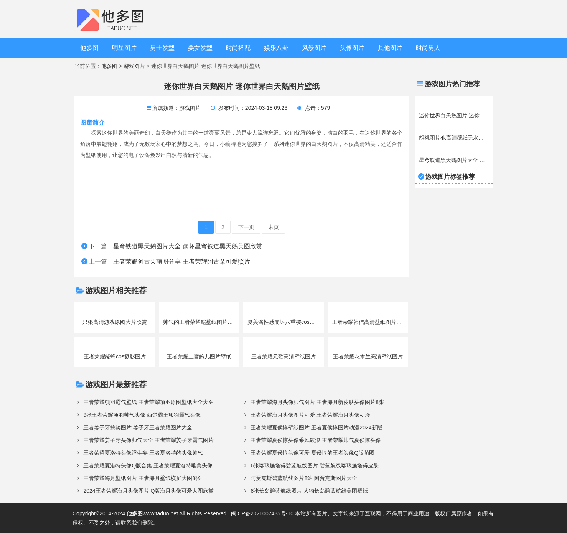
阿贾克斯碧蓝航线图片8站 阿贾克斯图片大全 (304, 478)
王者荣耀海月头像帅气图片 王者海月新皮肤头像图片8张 (317, 402)
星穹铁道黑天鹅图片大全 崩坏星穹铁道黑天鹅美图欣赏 (187, 246)
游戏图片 (134, 66)
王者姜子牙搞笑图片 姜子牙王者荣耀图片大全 (137, 427)
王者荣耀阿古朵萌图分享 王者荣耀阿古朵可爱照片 (181, 261)
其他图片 (390, 48)
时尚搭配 (238, 48)
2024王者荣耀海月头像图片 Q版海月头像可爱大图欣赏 (148, 491)
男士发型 (162, 48)
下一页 (246, 227)
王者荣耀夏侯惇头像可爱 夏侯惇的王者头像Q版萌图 (312, 453)
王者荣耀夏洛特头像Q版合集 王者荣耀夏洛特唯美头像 (148, 465)
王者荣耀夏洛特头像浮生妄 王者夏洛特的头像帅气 (143, 453)
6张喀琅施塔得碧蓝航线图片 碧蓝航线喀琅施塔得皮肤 (315, 465)
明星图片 (124, 48)
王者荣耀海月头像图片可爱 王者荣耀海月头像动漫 (310, 415)
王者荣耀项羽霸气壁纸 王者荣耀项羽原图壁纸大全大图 (148, 402)
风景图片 (314, 48)
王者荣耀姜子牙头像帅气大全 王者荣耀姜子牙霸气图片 (148, 440)
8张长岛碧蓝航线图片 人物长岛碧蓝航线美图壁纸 (309, 491)
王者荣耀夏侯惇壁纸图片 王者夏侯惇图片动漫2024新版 (316, 427)
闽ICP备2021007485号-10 (262, 513)
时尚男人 (428, 48)
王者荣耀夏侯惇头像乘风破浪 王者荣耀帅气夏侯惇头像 (316, 440)
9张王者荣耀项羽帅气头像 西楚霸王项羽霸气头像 (142, 415)
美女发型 (200, 48)
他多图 (89, 48)
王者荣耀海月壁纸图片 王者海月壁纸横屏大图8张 (142, 478)
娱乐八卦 (276, 48)
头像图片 (352, 48)
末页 (273, 227)
